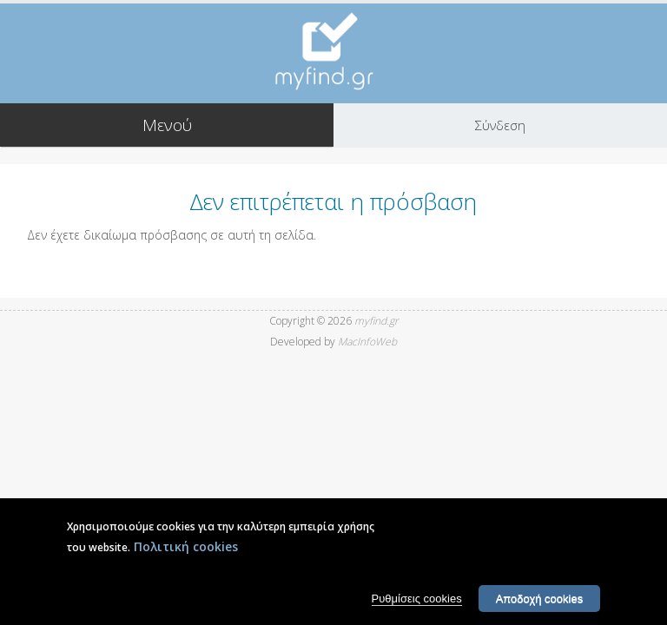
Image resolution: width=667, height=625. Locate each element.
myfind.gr (376, 320)
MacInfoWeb (367, 341)
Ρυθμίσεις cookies (417, 604)
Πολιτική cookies (186, 552)
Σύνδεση (500, 125)
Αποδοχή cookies (540, 604)
